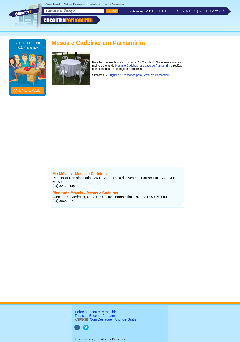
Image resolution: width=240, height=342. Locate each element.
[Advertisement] (117, 119)
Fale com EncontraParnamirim (97, 316)
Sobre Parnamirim (114, 3)
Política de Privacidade (113, 339)
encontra (68, 20)
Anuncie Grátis (125, 319)
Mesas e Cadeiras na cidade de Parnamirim (142, 65)
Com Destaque (101, 319)
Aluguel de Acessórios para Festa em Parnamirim (138, 75)
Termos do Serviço (85, 339)
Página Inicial (52, 3)
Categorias (94, 3)
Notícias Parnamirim (74, 3)
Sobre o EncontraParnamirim (96, 312)
